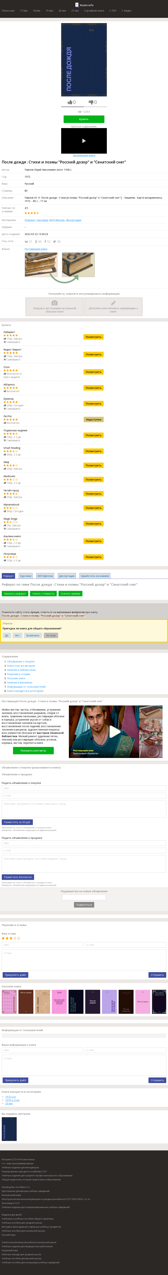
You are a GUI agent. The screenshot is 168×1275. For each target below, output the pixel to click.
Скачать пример (70, 593)
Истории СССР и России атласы (18, 1159)
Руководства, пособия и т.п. (16, 1187)
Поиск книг (8, 10)
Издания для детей (12, 1214)
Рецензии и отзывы (18, 674)
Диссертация (73, 220)
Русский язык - (9, 1234)
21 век (75, 10)
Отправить (157, 975)
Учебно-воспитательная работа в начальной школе (29, 1242)
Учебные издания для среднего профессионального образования (37, 1175)
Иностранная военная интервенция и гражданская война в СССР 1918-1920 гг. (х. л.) (46, 1199)
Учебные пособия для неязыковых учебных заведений (30, 1262)
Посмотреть (93, 337)
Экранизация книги (84, 142)
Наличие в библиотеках (21, 670)
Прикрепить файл (15, 975)
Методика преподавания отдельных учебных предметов (31, 1226)
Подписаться (84, 904)
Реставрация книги (36, 249)
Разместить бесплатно (18, 877)
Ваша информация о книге (19, 1044)
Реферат (30, 220)
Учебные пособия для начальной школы (23, 1230)
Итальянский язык (11, 1195)
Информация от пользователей (26, 686)
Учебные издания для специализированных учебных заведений (36, 1207)
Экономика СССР (11, 1203)
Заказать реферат (15, 593)
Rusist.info (86, 5)
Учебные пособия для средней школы (22, 1222)
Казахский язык (10, 1250)
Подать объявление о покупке (21, 783)
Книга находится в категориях (25, 691)
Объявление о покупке (21, 661)
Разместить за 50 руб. (17, 822)
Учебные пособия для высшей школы (21, 1258)
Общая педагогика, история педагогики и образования (31, 1179)
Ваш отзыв (9, 933)
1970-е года (12, 1100)
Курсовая (42, 220)
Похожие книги (16, 678)
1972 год (10, 1096)
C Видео (127, 10)
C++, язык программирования (17, 1163)
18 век (36, 10)
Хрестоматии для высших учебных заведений (26, 1191)
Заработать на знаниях (95, 576)
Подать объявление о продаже (22, 838)
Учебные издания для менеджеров (20, 1167)
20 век (62, 10)
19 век (49, 10)
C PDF (113, 10)
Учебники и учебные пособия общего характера (27, 1218)
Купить (83, 119)
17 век (24, 10)
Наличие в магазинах (19, 682)
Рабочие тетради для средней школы (21, 1254)
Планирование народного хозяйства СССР (24, 1171)
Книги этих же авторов (21, 665)
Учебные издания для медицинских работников (27, 1246)
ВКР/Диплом (56, 220)
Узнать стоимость (43, 593)
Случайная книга (94, 10)
